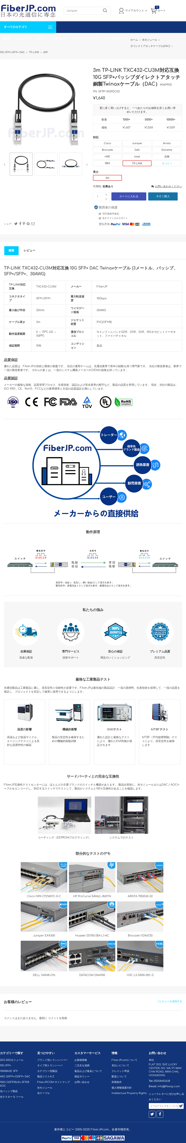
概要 (11, 250)
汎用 (166, 156)
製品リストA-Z (45, 1076)
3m (107, 178)
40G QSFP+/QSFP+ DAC (15, 1076)
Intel (137, 156)
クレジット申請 (120, 1071)
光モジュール (44, 1087)
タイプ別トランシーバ (49, 1065)
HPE (107, 156)
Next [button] (86, 165)
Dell (137, 150)
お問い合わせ (60, 38)
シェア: (8, 224)
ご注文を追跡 (82, 1065)
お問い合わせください (166, 186)
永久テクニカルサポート (115, 218)
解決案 (6, 38)
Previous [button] (5, 165)
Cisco (107, 143)
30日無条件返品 (110, 213)
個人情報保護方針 (122, 1087)
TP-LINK (137, 163)
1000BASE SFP (9, 1071)
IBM (107, 163)
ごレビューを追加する (169, 1001)
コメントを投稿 (57, 1018)
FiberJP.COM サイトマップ (53, 1082)
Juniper (137, 143)
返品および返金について (88, 1071)
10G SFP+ (5, 1065)
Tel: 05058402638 (116, 38)
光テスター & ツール (11, 1097)
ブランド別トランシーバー (52, 1060)
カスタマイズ (23, 38)
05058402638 (162, 1081)
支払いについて (120, 1065)
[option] (21, 165)
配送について (119, 1076)
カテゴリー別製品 (47, 1071)
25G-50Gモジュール (11, 1060)
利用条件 (117, 1082)
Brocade (107, 150)
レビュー (29, 250)
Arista (167, 143)
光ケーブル (43, 1093)
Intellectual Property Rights (129, 1093)
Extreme (167, 150)
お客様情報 (80, 1060)
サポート (41, 38)
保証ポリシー (82, 1076)
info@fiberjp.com (168, 1086)
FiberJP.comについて (86, 38)
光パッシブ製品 (9, 1091)
